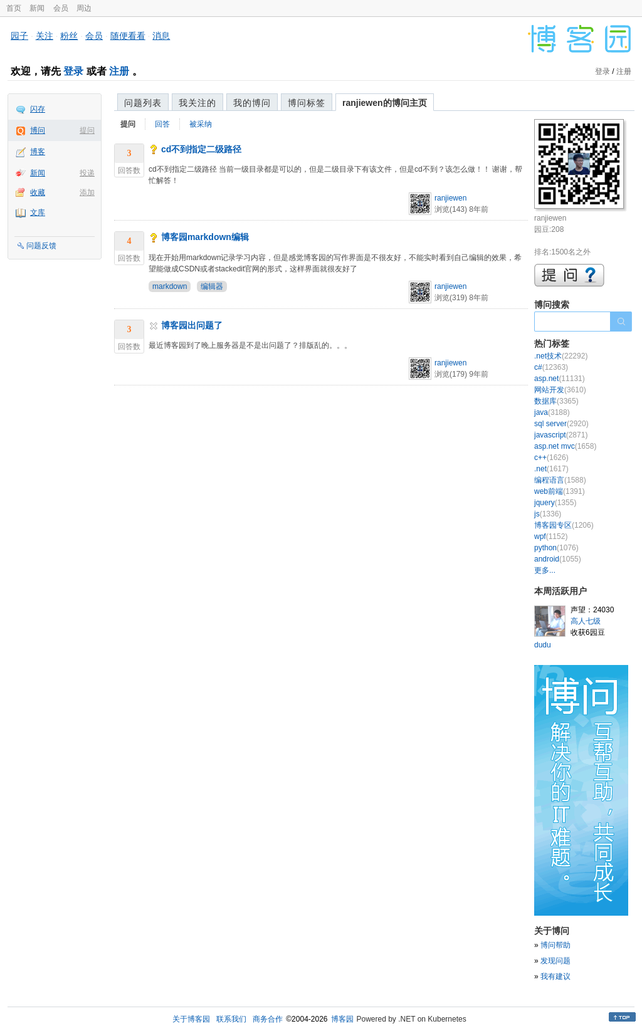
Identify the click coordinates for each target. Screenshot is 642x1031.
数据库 (556, 401)
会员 (60, 8)
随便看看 (127, 36)
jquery (555, 502)
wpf (550, 536)
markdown (169, 286)
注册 (119, 71)
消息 (161, 36)
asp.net (559, 378)
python (556, 547)
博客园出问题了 (192, 325)
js (547, 514)
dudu (542, 645)
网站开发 (560, 389)
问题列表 (143, 103)
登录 (73, 71)
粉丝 (69, 36)
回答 (162, 124)
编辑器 (212, 286)
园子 (19, 36)
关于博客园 (191, 1019)
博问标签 (306, 103)
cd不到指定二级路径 (201, 149)
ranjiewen (450, 198)
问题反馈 (41, 245)
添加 (87, 192)
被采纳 (200, 124)
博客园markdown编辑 (205, 237)
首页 (13, 8)
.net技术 (560, 356)
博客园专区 (564, 525)
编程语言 (560, 480)
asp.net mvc (565, 446)
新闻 (37, 8)
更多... (544, 570)
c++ (551, 457)
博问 (37, 130)
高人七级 (586, 621)
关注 (44, 36)
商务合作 (268, 1019)
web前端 (559, 491)
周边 (84, 8)
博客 (37, 151)
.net (551, 468)
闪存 (37, 109)
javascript (560, 435)
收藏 (37, 192)
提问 (87, 130)
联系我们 (231, 1019)
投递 (87, 173)
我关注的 (197, 103)
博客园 (342, 1019)
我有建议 (555, 976)
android (557, 559)
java (552, 412)
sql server (561, 423)
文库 (37, 212)
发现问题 (555, 960)
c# (551, 367)
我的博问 (252, 103)
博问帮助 (555, 945)
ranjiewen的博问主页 (384, 103)
